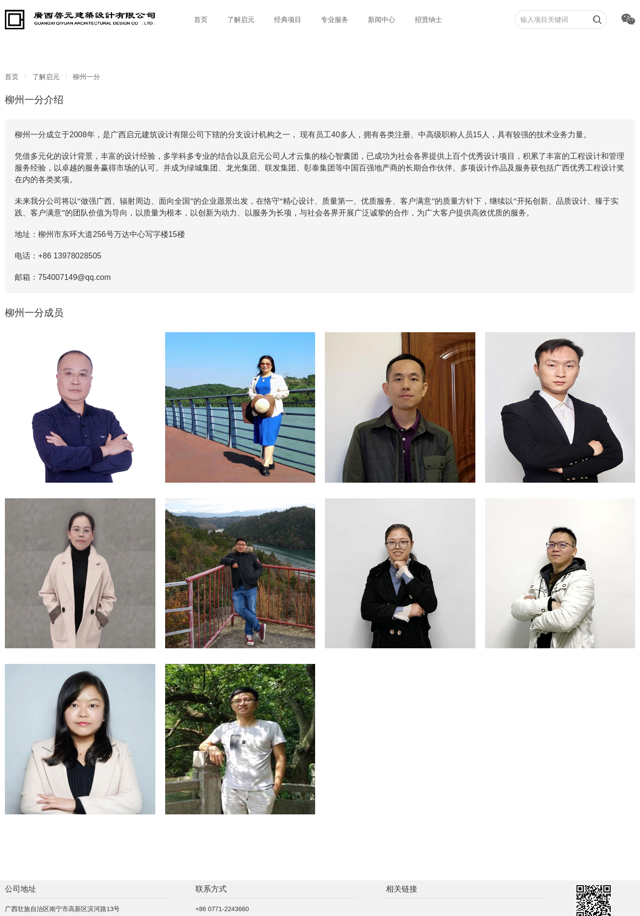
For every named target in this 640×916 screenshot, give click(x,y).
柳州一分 (86, 77)
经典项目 (287, 19)
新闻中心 (381, 19)
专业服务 (334, 19)
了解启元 (241, 19)
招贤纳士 (428, 19)
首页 (201, 19)
